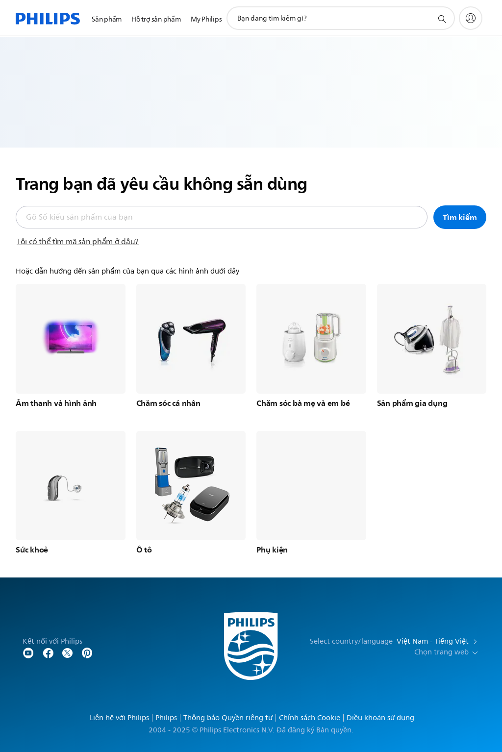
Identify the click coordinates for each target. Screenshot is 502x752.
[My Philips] (470, 18)
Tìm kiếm (460, 217)
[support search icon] (442, 19)
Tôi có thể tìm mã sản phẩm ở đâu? (78, 241)
